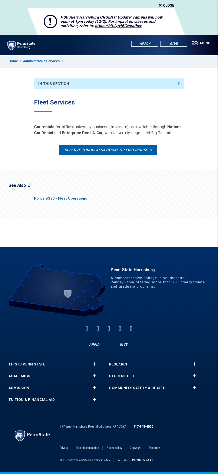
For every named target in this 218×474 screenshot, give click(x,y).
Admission (19, 388)
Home (13, 61)
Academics (19, 376)
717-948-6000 (143, 427)
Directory (154, 447)
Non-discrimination (87, 447)
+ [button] (94, 364)
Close (166, 5)
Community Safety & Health (137, 388)
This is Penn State (27, 364)
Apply (144, 44)
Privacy (64, 447)
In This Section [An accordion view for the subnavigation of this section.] (109, 83)
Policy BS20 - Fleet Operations (60, 198)
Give (174, 44)
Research (119, 364)
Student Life (122, 376)
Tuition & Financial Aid (32, 400)
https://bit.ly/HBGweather (118, 25)
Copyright (135, 447)
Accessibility (114, 447)
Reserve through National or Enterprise (106, 150)
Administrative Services (41, 61)
